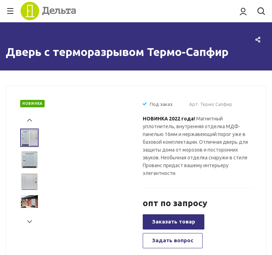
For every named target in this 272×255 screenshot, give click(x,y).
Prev (29, 120)
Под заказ (161, 104)
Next (29, 222)
